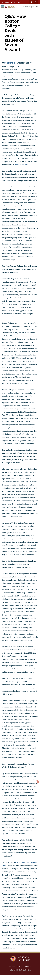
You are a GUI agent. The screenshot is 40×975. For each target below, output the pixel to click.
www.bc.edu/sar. (22, 165)
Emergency (28, 966)
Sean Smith (9, 62)
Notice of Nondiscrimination (20, 969)
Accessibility (12, 966)
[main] (20, 483)
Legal (20, 966)
